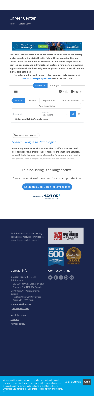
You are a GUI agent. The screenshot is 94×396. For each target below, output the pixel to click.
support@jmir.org (21, 304)
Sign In (76, 91)
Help (63, 91)
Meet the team (18, 315)
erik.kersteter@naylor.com (36, 78)
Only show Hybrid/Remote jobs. (31, 118)
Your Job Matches (70, 100)
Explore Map (49, 100)
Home (12, 23)
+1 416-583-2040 (20, 308)
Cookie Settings (73, 382)
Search (18, 100)
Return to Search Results (26, 135)
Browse (32, 100)
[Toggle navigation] (16, 91)
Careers (15, 319)
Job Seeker (40, 85)
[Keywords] (26, 114)
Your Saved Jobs (47, 105)
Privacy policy (18, 323)
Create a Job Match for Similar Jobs (47, 186)
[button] (79, 114)
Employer (54, 85)
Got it (87, 382)
